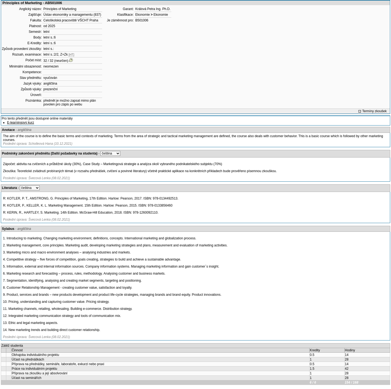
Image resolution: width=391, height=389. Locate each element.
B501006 (141, 20)
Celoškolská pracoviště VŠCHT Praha (70, 20)
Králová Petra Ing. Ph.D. (152, 9)
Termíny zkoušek (374, 111)
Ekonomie (142, 15)
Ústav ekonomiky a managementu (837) (72, 15)
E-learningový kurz (20, 122)
